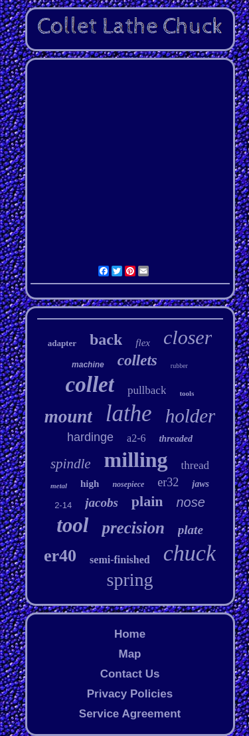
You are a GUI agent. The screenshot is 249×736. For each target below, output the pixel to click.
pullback (147, 390)
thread (195, 465)
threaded (176, 439)
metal (58, 486)
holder (190, 415)
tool (72, 525)
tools (186, 393)
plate (190, 530)
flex (142, 342)
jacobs (101, 502)
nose (190, 502)
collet (90, 385)
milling (136, 460)
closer (187, 337)
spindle (70, 464)
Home (129, 634)
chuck (189, 553)
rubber (179, 365)
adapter (62, 343)
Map (129, 654)
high (89, 483)
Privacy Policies (130, 694)
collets (137, 360)
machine (88, 364)
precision (133, 528)
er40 (60, 555)
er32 (168, 482)
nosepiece (128, 484)
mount (68, 416)
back (106, 339)
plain (147, 501)
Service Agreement (130, 713)
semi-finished (120, 559)
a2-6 (136, 438)
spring (130, 579)
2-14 (63, 505)
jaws (200, 484)
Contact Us (130, 674)
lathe (129, 413)
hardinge (90, 437)
